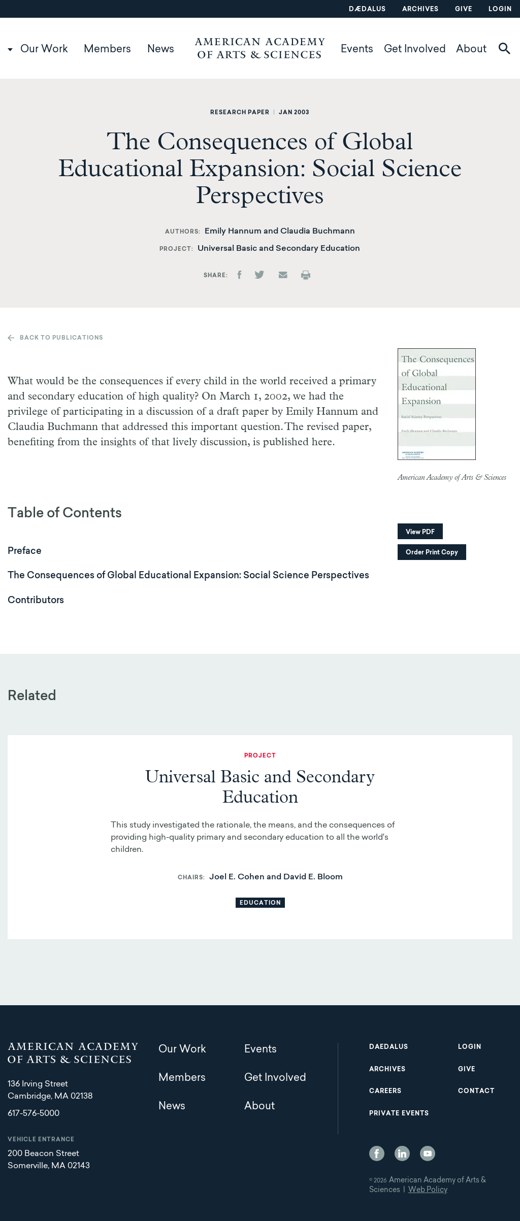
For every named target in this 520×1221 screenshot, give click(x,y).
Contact (476, 1091)
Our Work (44, 50)
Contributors (36, 601)
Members (107, 50)
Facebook (376, 1153)
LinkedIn (402, 1153)
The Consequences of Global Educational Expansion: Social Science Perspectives (188, 576)
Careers (385, 1091)
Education (260, 903)
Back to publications (61, 338)
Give (463, 10)
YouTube (427, 1153)
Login (500, 10)
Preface (25, 551)
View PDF (420, 533)
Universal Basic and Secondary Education (279, 249)
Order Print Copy (432, 553)
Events (357, 50)
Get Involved (415, 50)
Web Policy (427, 1190)
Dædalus (367, 10)
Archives (420, 10)
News (160, 50)
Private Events (399, 1114)
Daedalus (388, 1047)
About (471, 50)
